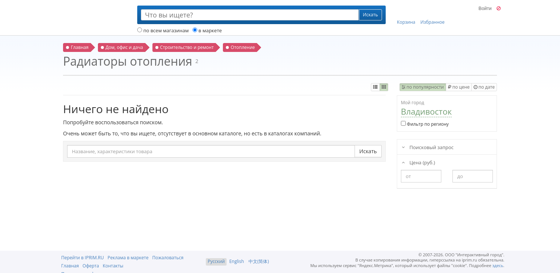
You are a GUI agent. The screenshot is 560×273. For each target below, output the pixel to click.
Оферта (91, 266)
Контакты (113, 266)
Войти (484, 8)
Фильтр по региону (425, 124)
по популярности (423, 87)
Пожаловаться (167, 257)
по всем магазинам (163, 30)
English (236, 261)
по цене (459, 87)
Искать (368, 151)
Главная (70, 266)
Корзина (406, 15)
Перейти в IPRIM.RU (82, 257)
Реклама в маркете (128, 257)
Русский (216, 261)
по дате (484, 87)
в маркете (207, 30)
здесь (498, 265)
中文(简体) (258, 261)
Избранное (433, 15)
